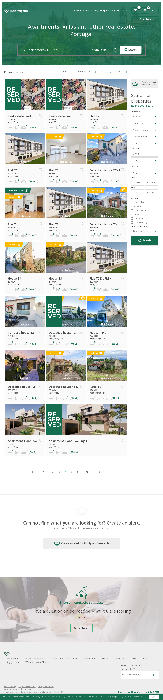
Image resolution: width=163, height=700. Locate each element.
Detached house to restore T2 (64, 387)
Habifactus (79, 10)
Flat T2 (94, 116)
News (136, 214)
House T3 (55, 278)
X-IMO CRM (153, 692)
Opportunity (139, 206)
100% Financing (140, 222)
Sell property (92, 10)
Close (154, 697)
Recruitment (89, 658)
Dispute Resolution (27, 686)
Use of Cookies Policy (136, 696)
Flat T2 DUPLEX (100, 278)
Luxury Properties (141, 218)
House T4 (14, 278)
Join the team (120, 10)
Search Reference (155, 231)
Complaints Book (46, 686)
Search (130, 50)
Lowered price (140, 202)
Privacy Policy (10, 686)
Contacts (148, 658)
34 (86, 472)
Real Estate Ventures (35, 658)
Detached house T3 (103, 224)
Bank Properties (141, 210)
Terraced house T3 (21, 332)
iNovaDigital (137, 692)
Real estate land (19, 116)
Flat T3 (53, 170)
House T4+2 (98, 332)
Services (73, 658)
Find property (106, 10)
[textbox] (145, 166)
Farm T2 (95, 387)
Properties (12, 658)
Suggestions (13, 662)
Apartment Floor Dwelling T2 (23, 441)
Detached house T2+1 (105, 170)
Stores (105, 658)
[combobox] (144, 116)
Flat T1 (13, 224)
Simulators (120, 658)
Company (58, 658)
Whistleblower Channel (37, 662)
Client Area (145, 19)
